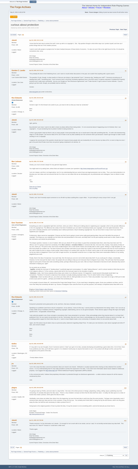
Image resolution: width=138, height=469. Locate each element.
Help (114, 466)
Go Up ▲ (127, 466)
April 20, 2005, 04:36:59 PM (36, 343)
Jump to (102, 455)
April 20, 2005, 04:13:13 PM (36, 297)
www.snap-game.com (35, 92)
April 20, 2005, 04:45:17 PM (36, 363)
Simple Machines (22, 466)
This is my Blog (33, 188)
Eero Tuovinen (17, 223)
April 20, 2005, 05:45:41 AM (36, 97)
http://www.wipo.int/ (51, 370)
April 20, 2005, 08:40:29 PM (36, 387)
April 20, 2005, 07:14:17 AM (36, 222)
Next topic (123, 29)
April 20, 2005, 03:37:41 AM (36, 70)
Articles (91, 8)
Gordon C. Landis (18, 70)
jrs (13, 363)
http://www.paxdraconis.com (36, 414)
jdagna (14, 387)
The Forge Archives (20, 7)
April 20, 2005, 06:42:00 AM (36, 120)
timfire (14, 344)
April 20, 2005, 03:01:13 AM (36, 40)
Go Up (12, 447)
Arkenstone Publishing (61, 291)
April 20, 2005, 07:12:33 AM (36, 194)
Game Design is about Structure (44, 289)
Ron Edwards (17, 98)
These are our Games (35, 186)
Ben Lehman (16, 161)
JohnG (14, 40)
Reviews (107, 8)
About (84, 8)
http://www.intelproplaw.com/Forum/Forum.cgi (94, 168)
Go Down (13, 34)
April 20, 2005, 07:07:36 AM (36, 161)
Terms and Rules (120, 466)
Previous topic (114, 29)
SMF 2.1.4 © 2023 (13, 466)
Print (125, 34)
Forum (99, 8)
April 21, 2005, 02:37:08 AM (36, 420)
